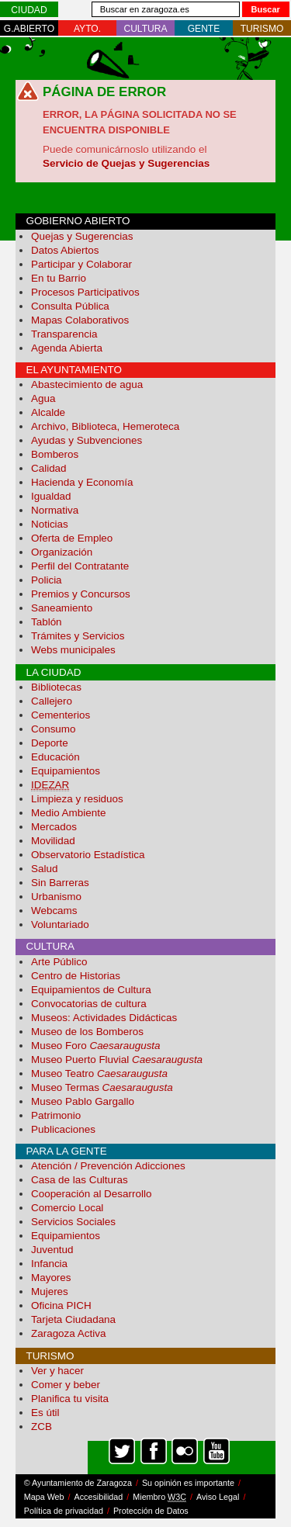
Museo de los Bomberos (87, 1031)
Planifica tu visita (70, 1398)
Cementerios (60, 715)
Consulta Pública (70, 306)
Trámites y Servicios (77, 636)
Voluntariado (60, 924)
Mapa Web (44, 1496)
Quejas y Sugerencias (82, 236)
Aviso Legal (217, 1496)
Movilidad (53, 841)
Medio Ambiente (68, 813)
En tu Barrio (58, 278)
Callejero (51, 701)
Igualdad (51, 496)
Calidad (49, 468)
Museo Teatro (99, 1073)
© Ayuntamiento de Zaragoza (78, 1482)
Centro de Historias (75, 976)
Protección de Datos (151, 1510)
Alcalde (48, 412)
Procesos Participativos (85, 292)
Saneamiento (61, 608)
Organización (61, 552)
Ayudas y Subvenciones (86, 440)
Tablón (46, 622)
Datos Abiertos (65, 250)
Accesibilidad (98, 1496)
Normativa (54, 510)
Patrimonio (56, 1115)
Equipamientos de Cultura (91, 989)
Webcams (54, 910)
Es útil (45, 1412)
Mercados (54, 827)
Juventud (52, 1249)
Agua (43, 398)
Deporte (49, 743)
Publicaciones (63, 1129)
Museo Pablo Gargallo (82, 1101)
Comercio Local (67, 1208)
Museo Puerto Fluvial (117, 1059)
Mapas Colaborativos (80, 320)
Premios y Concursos (80, 594)
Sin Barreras (60, 882)
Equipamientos (65, 771)
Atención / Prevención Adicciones (108, 1166)
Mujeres (49, 1291)
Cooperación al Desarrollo (91, 1194)
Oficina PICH (61, 1305)
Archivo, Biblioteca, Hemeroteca (105, 426)
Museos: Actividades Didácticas (104, 1017)
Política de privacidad (63, 1510)
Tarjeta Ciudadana (73, 1319)
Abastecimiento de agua (87, 384)
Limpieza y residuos (77, 799)
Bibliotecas (56, 687)
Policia (46, 580)
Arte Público (59, 962)
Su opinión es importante (188, 1482)
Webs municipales (73, 650)
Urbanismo (56, 896)
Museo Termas (102, 1087)
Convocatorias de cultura (89, 1003)
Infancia (49, 1263)
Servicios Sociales (73, 1221)
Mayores (51, 1277)
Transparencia (64, 334)
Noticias (49, 524)
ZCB (41, 1426)
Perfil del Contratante (80, 566)
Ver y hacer (57, 1370)
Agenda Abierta (66, 348)
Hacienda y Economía (82, 482)
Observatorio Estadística (87, 854)
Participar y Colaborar (81, 264)
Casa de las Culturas (79, 1180)
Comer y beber (65, 1384)
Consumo (53, 729)
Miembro (159, 1497)
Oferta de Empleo (72, 538)
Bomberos (54, 454)
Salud (44, 868)
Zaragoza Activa (68, 1333)
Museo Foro (96, 1045)
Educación (55, 757)
